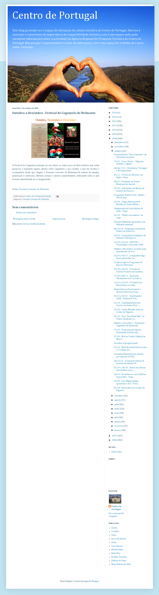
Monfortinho (117, 550)
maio (117, 413)
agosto (117, 400)
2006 (114, 440)
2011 (114, 125)
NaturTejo (115, 553)
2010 (114, 130)
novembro (119, 147)
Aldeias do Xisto (118, 561)
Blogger (95, 581)
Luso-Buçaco (117, 546)
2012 (114, 121)
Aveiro (114, 528)
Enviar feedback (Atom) (34, 224)
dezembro (119, 142)
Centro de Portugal (55, 15)
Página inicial (59, 219)
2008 (114, 138)
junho (117, 409)
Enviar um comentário (26, 213)
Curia (113, 542)
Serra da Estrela (118, 539)
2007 (114, 436)
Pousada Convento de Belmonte (35, 199)
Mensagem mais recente (24, 219)
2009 (114, 134)
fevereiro (119, 426)
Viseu (113, 535)
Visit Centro (116, 452)
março (117, 422)
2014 (114, 113)
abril (116, 417)
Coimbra (115, 531)
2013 (114, 117)
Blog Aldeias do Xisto (121, 564)
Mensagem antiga (90, 219)
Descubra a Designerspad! (126, 343)
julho (117, 404)
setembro (119, 396)
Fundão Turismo (119, 557)
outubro (118, 151)
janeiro (118, 430)
